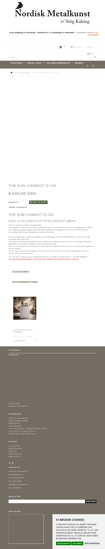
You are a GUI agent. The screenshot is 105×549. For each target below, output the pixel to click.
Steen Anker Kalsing (18, 421)
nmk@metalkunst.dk (18, 484)
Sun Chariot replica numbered (22, 331)
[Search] (95, 57)
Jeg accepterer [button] (63, 543)
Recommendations (25, 282)
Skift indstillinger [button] (92, 543)
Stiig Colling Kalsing (18, 418)
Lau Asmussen (15, 426)
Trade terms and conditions (22, 434)
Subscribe (91, 501)
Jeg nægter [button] (77, 543)
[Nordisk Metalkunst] (52, 13)
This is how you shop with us (22, 431)
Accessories (20, 272)
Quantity (14, 202)
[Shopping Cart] (62, 48)
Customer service (85, 33)
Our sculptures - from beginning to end (28, 428)
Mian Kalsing (15, 423)
